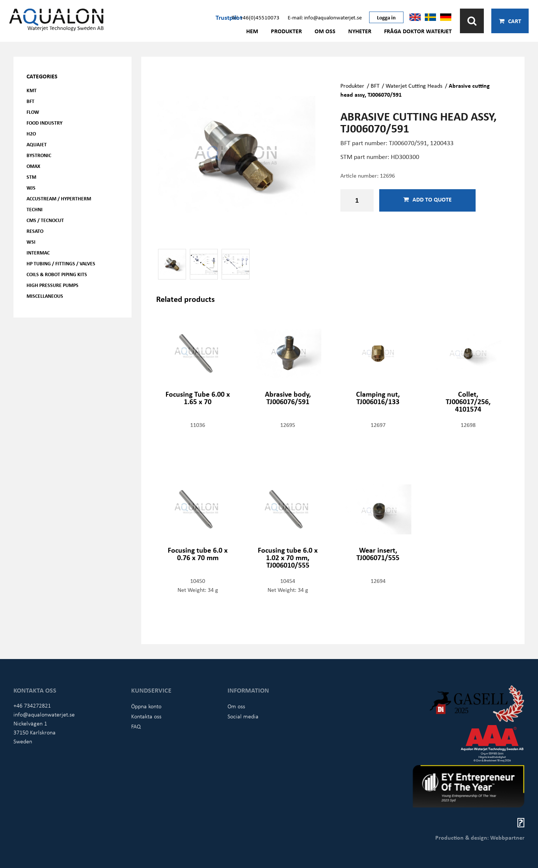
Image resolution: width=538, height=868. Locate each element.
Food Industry (44, 122)
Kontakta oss (146, 716)
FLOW (33, 111)
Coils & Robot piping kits (57, 274)
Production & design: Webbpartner (480, 837)
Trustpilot (229, 17)
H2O (31, 133)
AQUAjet (37, 144)
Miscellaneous (45, 295)
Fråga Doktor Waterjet (418, 31)
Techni (35, 209)
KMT (32, 90)
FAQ (136, 726)
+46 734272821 (32, 705)
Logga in (386, 17)
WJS (31, 187)
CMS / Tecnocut (45, 220)
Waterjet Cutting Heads (414, 85)
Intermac (38, 252)
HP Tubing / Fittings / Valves (61, 263)
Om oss (325, 31)
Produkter (286, 31)
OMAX (33, 165)
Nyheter (359, 31)
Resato (35, 230)
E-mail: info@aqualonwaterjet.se (325, 17)
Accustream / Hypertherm (59, 198)
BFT (30, 100)
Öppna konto (146, 706)
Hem (252, 31)
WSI (31, 241)
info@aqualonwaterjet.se (44, 714)
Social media (243, 716)
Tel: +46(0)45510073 (255, 17)
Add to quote (427, 199)
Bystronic (39, 155)
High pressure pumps (52, 284)
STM (31, 176)
